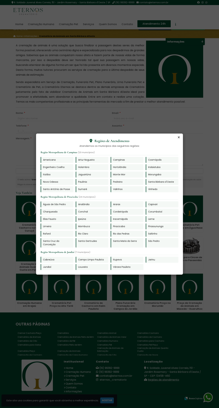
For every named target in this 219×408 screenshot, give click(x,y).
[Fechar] (178, 137)
